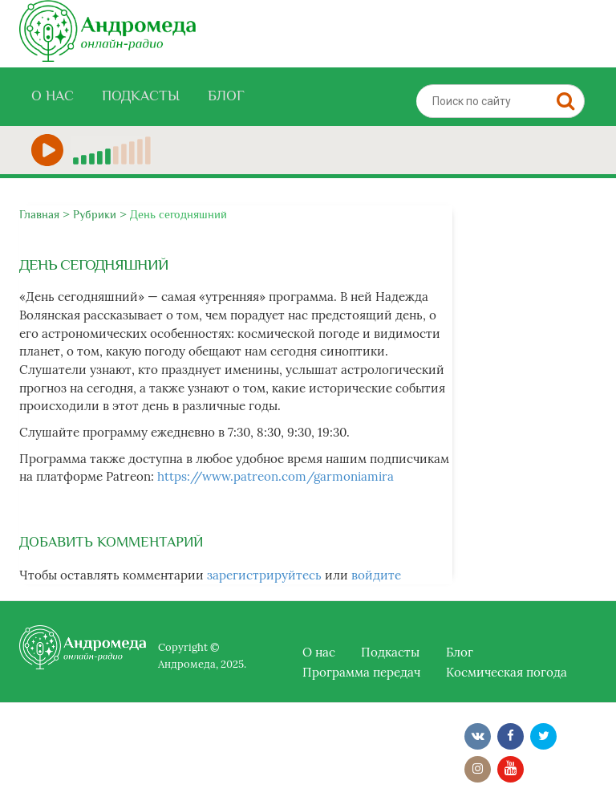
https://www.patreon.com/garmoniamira (275, 476)
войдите (376, 575)
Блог (226, 95)
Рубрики (94, 214)
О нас (52, 95)
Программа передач (361, 672)
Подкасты (141, 95)
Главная (39, 214)
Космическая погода (506, 672)
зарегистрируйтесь (264, 575)
